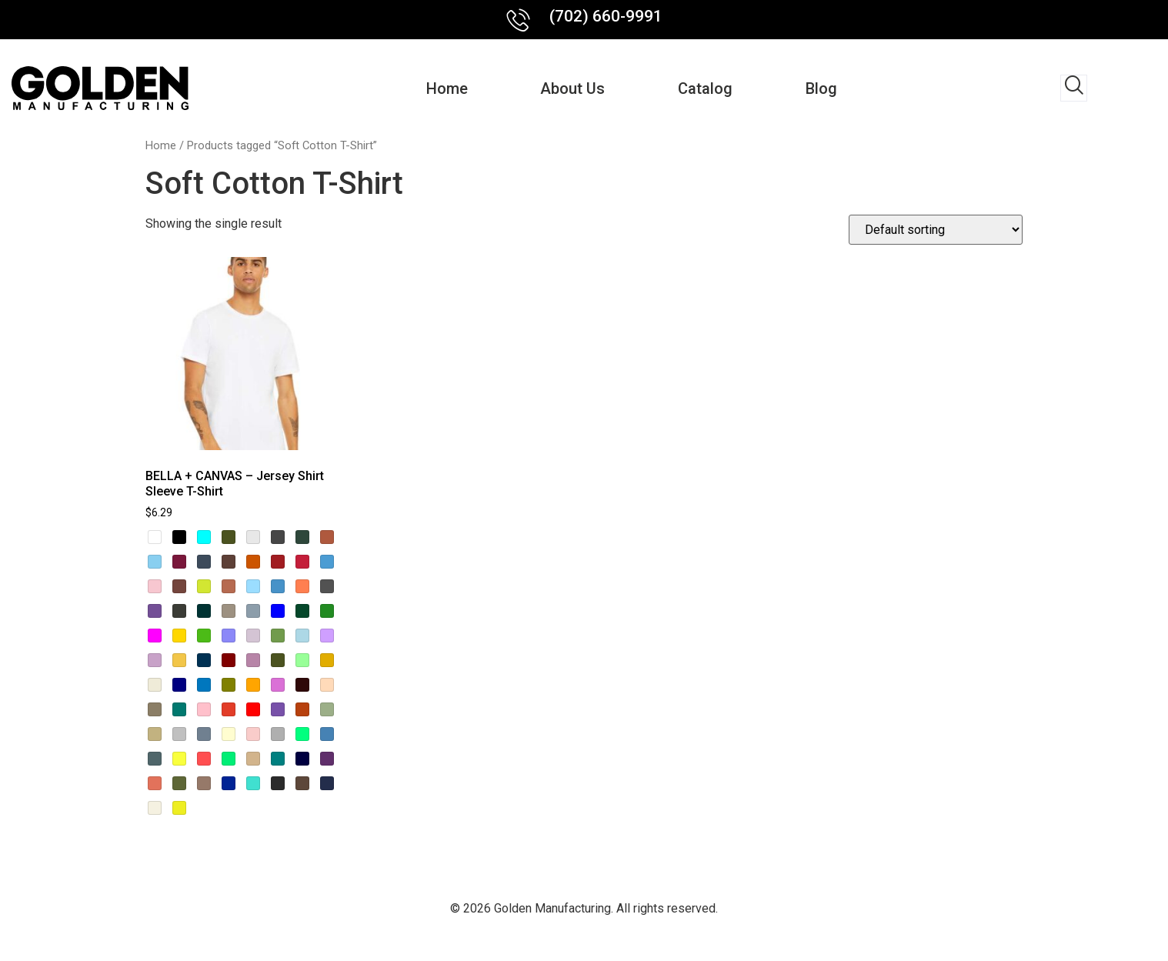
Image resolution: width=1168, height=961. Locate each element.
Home (441, 88)
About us (571, 88)
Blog (827, 88)
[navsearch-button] (1073, 88)
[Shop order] (936, 230)
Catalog (707, 88)
